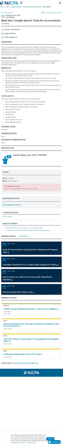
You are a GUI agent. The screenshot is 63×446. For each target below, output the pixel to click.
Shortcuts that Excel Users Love (17, 292)
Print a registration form (11, 205)
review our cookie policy (27, 442)
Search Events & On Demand (32, 7)
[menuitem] (7, 379)
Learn (7, 7)
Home (2, 7)
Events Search (7, 13)
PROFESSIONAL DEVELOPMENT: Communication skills (24, 228)
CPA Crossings (7, 216)
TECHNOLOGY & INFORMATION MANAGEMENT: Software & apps (27, 230)
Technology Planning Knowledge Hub (25, 363)
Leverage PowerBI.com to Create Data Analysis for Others (30, 265)
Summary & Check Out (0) (52, 13)
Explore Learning (16, 7)
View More (22, 236)
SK (16, 37)
